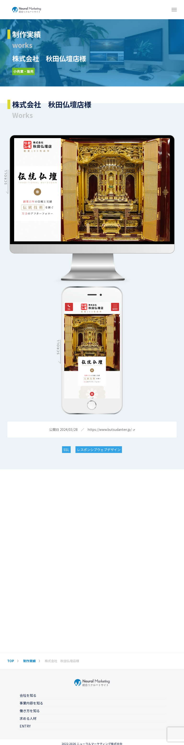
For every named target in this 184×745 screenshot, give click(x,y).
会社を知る (28, 695)
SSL (66, 449)
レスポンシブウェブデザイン (99, 449)
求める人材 (28, 718)
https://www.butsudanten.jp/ (111, 429)
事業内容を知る (31, 703)
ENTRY (25, 726)
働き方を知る (30, 710)
